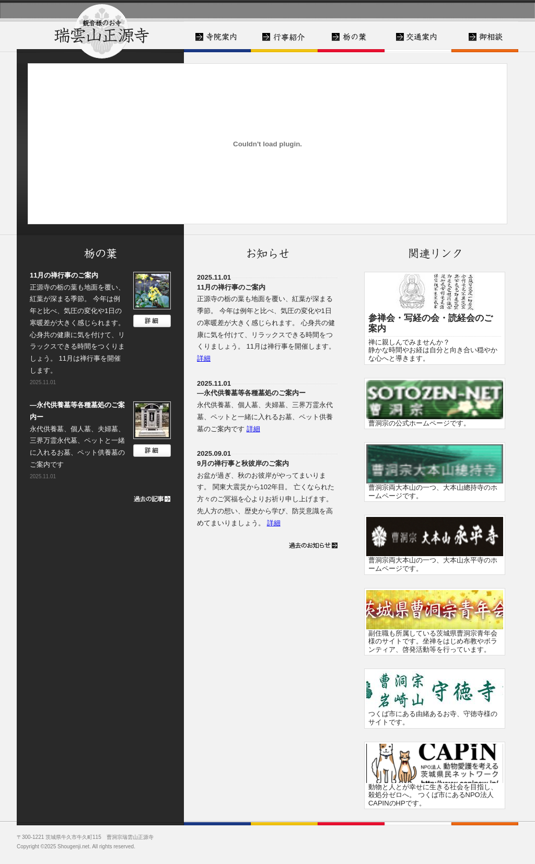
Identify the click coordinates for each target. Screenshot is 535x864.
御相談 (484, 36)
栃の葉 (351, 36)
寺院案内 (217, 36)
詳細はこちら (152, 321)
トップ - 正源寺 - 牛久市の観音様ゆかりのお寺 (100, 29)
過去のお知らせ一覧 (313, 545)
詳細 (204, 358)
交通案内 (418, 36)
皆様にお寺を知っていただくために (284, 36)
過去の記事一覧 (146, 499)
